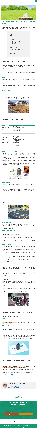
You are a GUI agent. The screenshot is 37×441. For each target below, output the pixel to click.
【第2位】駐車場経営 (13, 42)
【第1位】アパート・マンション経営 (15, 41)
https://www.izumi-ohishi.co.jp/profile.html (15, 402)
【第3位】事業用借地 (13, 43)
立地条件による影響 (12, 38)
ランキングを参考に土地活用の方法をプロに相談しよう (17, 54)
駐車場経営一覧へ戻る (18, 412)
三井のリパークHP (4, 3)
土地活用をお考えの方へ (8, 3)
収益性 (11, 34)
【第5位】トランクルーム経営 (14, 46)
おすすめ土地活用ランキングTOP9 (14, 39)
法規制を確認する (12, 50)
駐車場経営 (14, 3)
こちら (10, 202)
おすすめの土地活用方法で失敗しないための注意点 (16, 49)
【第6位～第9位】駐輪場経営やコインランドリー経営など (17, 47)
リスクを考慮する (12, 53)
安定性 (11, 35)
